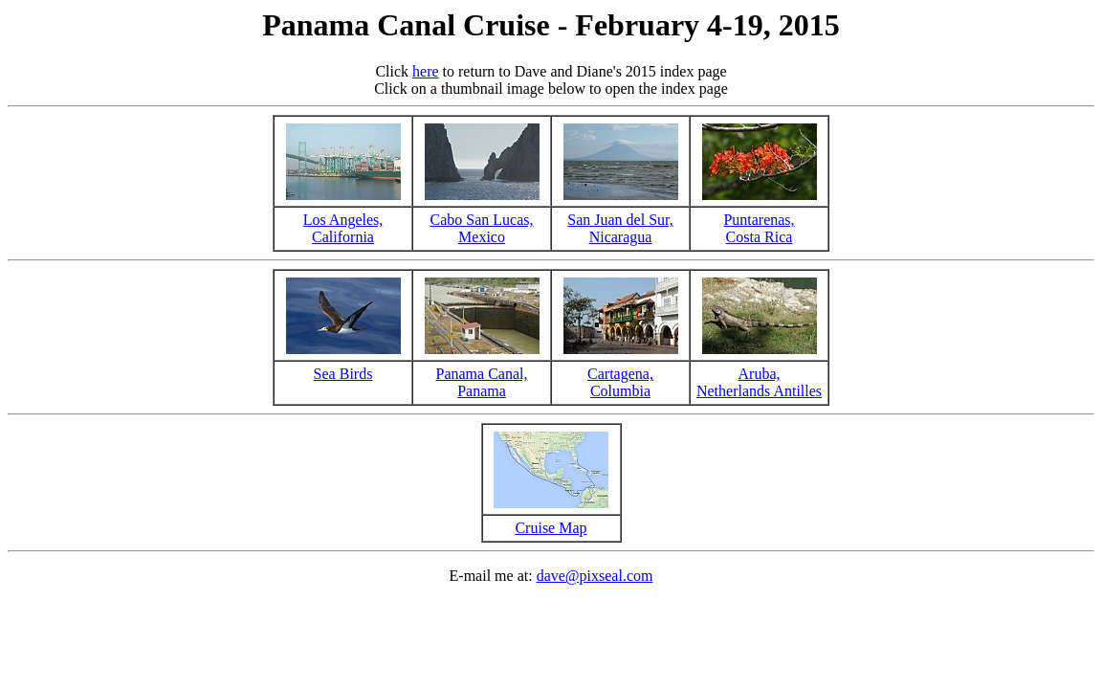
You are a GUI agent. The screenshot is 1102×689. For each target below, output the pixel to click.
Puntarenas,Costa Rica (758, 228)
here (425, 71)
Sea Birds (343, 374)
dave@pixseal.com (595, 575)
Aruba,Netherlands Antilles (759, 382)
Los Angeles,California (343, 228)
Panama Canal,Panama (482, 382)
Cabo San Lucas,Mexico (482, 228)
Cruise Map (550, 528)
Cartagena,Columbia (620, 382)
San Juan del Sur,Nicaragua (619, 228)
